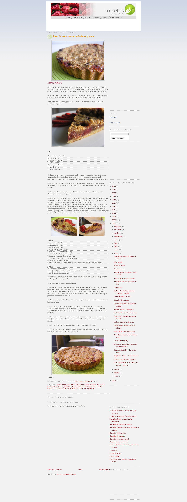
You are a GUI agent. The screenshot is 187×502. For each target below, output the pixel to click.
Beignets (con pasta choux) (119, 442)
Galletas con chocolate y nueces (124, 359)
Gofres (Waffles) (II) (121, 341)
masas (75, 387)
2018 (114, 186)
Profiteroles (118, 287)
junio (116, 246)
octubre (117, 233)
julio (116, 243)
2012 (114, 206)
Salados (87, 17)
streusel (59, 388)
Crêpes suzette (114, 456)
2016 (114, 193)
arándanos (61, 385)
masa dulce (52, 387)
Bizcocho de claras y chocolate (124, 331)
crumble (71, 385)
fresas (93, 385)
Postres (96, 17)
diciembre (118, 226)
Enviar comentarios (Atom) (66, 474)
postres (88, 387)
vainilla (90, 388)
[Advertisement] (77, 25)
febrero (117, 373)
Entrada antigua (104, 469)
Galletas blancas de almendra (124, 322)
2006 (114, 380)
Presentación (77, 17)
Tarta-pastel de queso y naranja (124, 278)
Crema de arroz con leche (122, 297)
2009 (114, 216)
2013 (114, 203)
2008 (114, 220)
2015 (114, 196)
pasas (81, 387)
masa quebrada (64, 387)
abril (116, 253)
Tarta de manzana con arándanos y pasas (73, 36)
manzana (101, 385)
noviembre (118, 230)
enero (116, 376)
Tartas (104, 17)
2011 (114, 210)
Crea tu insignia (115, 122)
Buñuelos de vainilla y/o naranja (121, 424)
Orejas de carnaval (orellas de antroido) (123, 416)
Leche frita (113, 450)
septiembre (118, 236)
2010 (114, 213)
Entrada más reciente (54, 469)
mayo (116, 250)
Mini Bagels (118, 262)
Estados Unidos (82, 385)
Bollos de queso (119, 265)
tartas (83, 388)
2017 (114, 189)
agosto (116, 240)
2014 (114, 200)
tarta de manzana (71, 388)
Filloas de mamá (115, 453)
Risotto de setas (119, 269)
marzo (116, 369)
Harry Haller (113, 117)
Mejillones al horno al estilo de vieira (126, 356)
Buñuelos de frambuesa (118, 433)
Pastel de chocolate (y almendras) (125, 313)
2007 (114, 223)
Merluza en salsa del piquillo (123, 309)
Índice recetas (114, 17)
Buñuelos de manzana (121, 300)
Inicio (80, 469)
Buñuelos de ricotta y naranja (119, 439)
